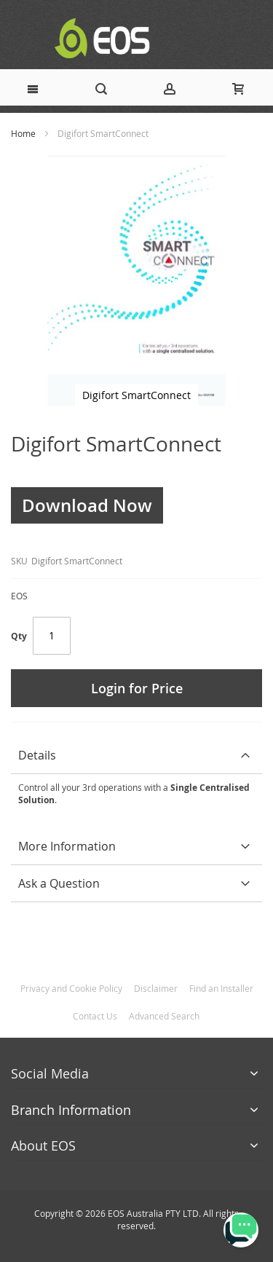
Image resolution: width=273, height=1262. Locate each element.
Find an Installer (221, 988)
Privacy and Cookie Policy (71, 988)
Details (37, 755)
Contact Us (95, 1016)
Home (23, 133)
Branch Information (71, 1110)
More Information (67, 846)
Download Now (87, 505)
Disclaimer (156, 988)
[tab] (136, 755)
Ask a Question (59, 883)
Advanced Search (164, 1016)
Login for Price (137, 688)
